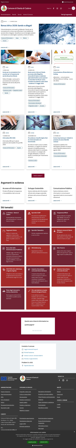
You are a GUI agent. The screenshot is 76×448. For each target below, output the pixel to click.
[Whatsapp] (60, 8)
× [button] (74, 431)
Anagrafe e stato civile (25, 392)
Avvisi (5, 21)
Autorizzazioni (41, 405)
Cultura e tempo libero (25, 394)
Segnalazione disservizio (26, 421)
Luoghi (58, 404)
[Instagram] (56, 8)
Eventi (58, 407)
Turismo (22, 408)
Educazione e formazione (44, 392)
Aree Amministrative (6, 394)
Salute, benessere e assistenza (46, 402)
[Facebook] (52, 8)
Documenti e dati (5, 408)
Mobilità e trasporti (24, 410)
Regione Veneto (5, 2)
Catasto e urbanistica (25, 405)
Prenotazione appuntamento (27, 418)
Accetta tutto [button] (32, 442)
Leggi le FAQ (23, 424)
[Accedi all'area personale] (67, 2)
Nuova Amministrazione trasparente (44, 422)
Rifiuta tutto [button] (44, 442)
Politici (2, 402)
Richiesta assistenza (25, 426)
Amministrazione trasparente (45, 418)
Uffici (2, 397)
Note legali (41, 428)
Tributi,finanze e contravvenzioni (46, 397)
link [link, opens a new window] (52, 439)
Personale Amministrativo (7, 405)
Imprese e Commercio (25, 400)
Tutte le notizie (37, 176)
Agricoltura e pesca (43, 408)
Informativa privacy (43, 426)
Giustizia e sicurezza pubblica (45, 394)
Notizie (56, 67)
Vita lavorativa (23, 397)
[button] (38, 445)
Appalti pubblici (23, 402)
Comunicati (60, 394)
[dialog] (38, 439)
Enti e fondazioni (5, 400)
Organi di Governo (5, 392)
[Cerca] (73, 8)
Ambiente (40, 400)
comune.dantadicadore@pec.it (9, 430)
